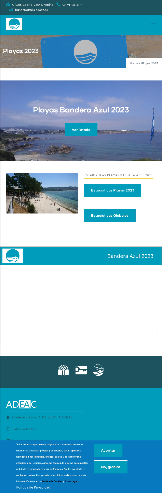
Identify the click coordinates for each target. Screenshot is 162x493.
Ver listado (81, 130)
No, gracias (110, 467)
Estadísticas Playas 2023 (112, 190)
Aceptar (108, 450)
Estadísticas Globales (110, 215)
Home (134, 63)
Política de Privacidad (33, 488)
